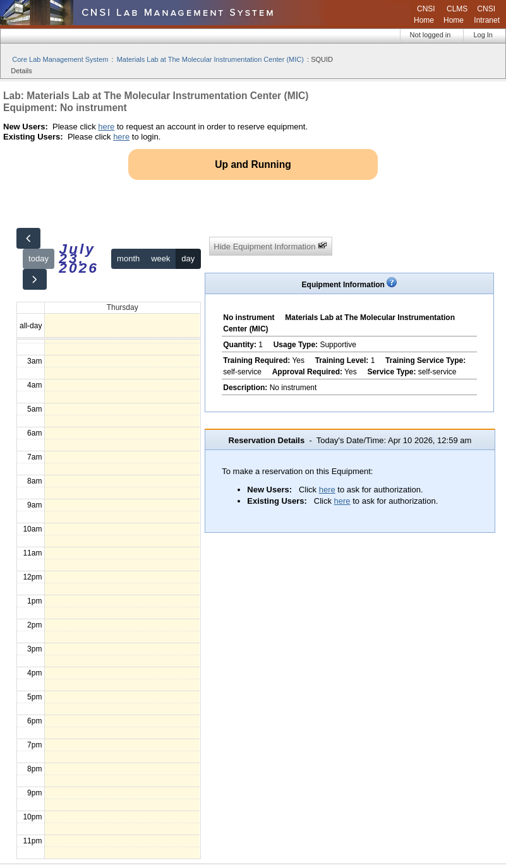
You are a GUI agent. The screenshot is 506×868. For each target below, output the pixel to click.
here (106, 126)
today (38, 258)
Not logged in (430, 35)
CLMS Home (455, 14)
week (160, 258)
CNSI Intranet (487, 14)
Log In (483, 35)
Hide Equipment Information (270, 246)
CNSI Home (424, 14)
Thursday (122, 307)
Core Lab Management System (60, 59)
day (188, 258)
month (128, 258)
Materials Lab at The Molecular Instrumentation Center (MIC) (210, 59)
